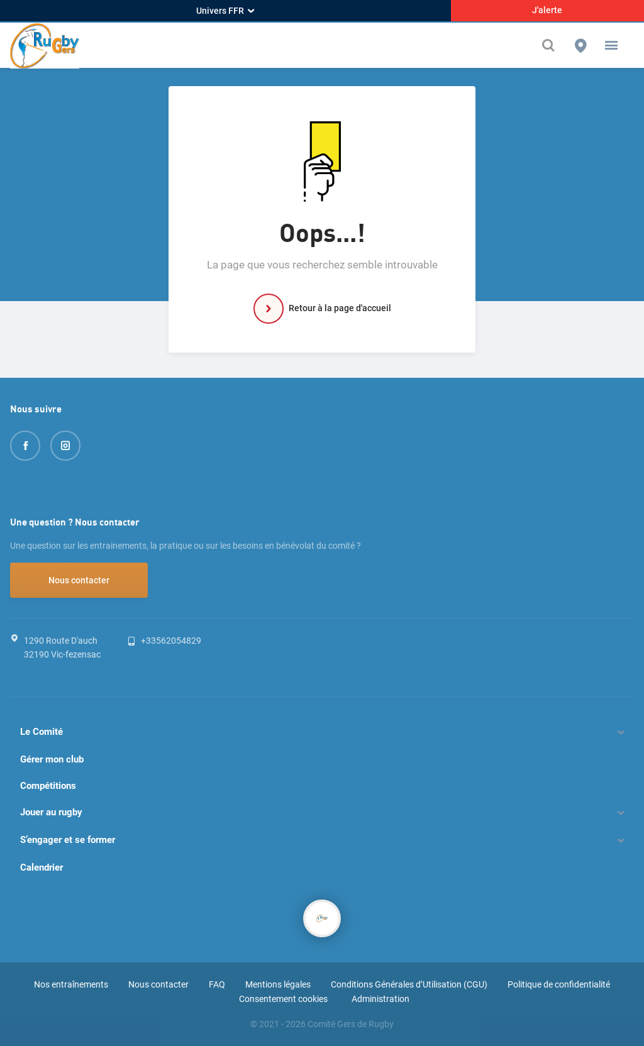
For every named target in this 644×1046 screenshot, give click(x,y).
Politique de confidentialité (559, 984)
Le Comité (41, 731)
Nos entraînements (71, 984)
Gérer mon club (52, 759)
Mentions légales (278, 984)
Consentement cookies (283, 999)
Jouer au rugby (51, 812)
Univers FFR (225, 11)
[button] (611, 45)
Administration (380, 999)
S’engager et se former (67, 839)
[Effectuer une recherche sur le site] (551, 45)
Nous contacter (78, 580)
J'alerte (547, 10)
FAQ (217, 984)
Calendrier (41, 867)
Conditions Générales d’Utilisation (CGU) (409, 984)
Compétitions (48, 785)
